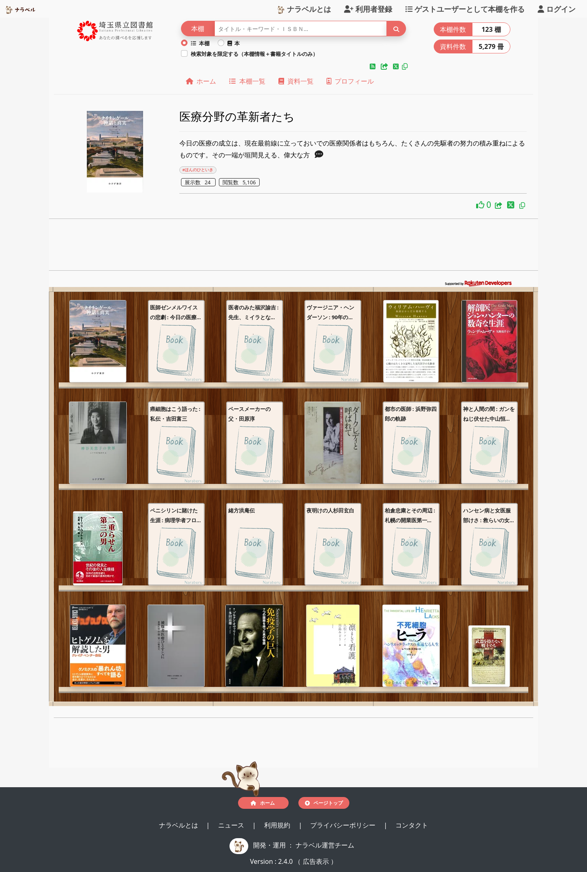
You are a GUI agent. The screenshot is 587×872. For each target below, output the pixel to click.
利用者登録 (368, 8)
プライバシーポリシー (343, 825)
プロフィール (350, 81)
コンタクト (411, 825)
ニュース (232, 825)
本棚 (200, 43)
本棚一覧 (247, 81)
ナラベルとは (304, 8)
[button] (373, 66)
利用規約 (278, 825)
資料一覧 (295, 81)
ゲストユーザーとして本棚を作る (465, 8)
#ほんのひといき (197, 169)
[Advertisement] (293, 247)
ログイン (557, 8)
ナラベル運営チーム (325, 845)
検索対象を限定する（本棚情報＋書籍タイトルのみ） (254, 53)
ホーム (201, 81)
